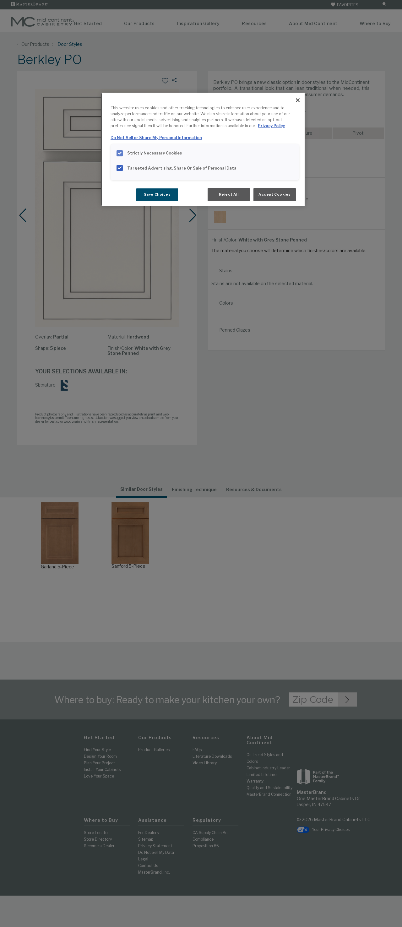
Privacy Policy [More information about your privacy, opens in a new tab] (271, 125)
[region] (203, 149)
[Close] (298, 100)
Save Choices (157, 194)
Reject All (229, 194)
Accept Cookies (274, 194)
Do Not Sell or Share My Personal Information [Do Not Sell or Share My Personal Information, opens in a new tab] (156, 137)
